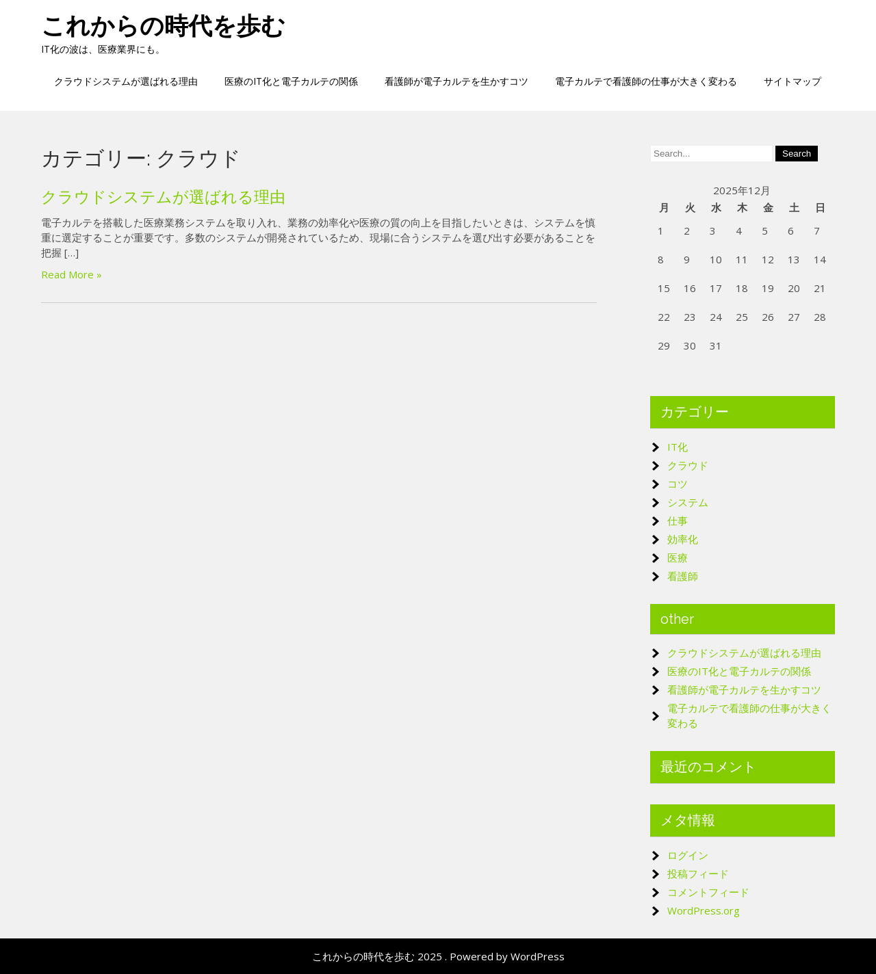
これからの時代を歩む (163, 26)
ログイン (687, 855)
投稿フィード (698, 873)
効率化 (682, 539)
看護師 (682, 576)
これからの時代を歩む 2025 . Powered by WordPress (438, 956)
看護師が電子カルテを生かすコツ (456, 81)
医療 (677, 557)
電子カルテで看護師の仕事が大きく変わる (646, 81)
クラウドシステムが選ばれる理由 (126, 81)
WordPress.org (703, 910)
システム (687, 502)
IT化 (677, 446)
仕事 (677, 520)
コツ (677, 483)
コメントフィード (708, 892)
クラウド (687, 465)
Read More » (71, 274)
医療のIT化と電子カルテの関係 (291, 81)
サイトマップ (792, 81)
